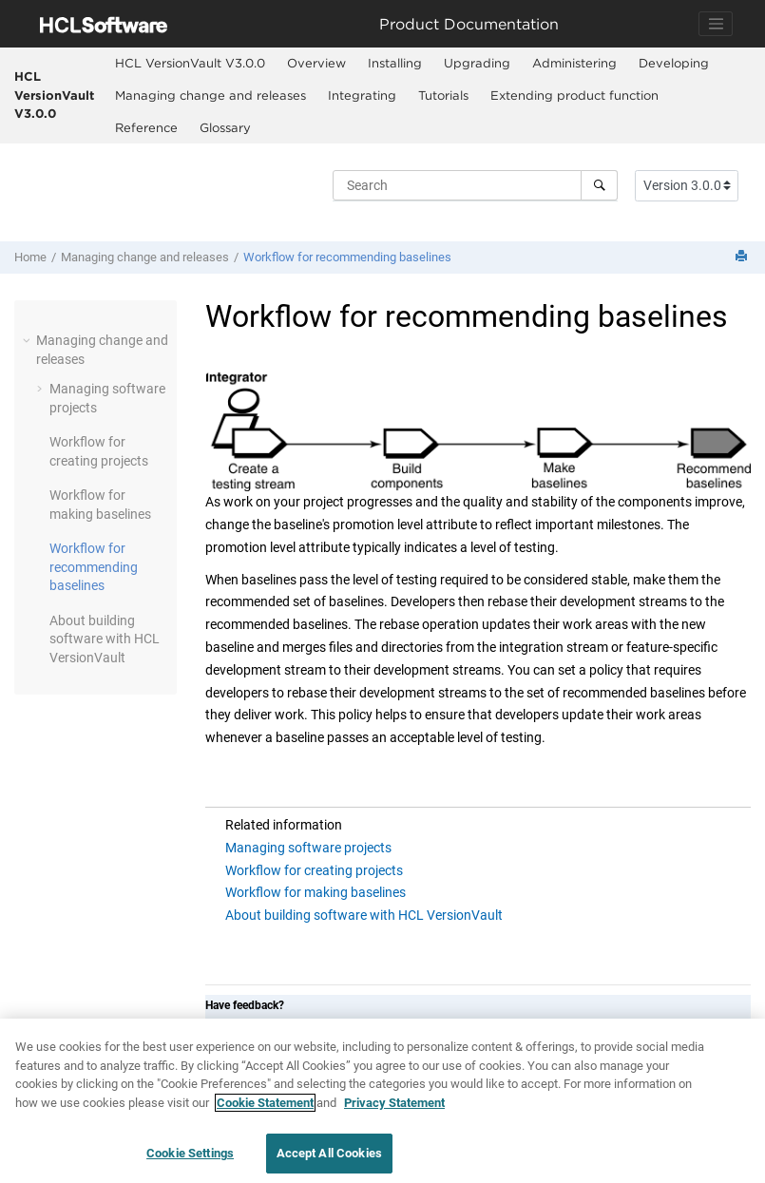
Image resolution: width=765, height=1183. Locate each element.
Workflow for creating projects (314, 870)
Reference (146, 127)
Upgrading (477, 62)
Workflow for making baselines (315, 892)
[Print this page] (743, 257)
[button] (28, 340)
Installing (395, 62)
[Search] (599, 185)
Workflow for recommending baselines (347, 257)
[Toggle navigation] (715, 23)
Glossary (225, 127)
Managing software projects (308, 847)
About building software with (104, 639)
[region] (382, 1101)
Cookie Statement (265, 1103)
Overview (316, 62)
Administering (574, 62)
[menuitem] (190, 64)
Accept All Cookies (329, 1153)
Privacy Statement (394, 1103)
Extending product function (574, 95)
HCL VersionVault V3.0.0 (54, 94)
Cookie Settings (190, 1153)
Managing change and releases (210, 95)
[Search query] (475, 185)
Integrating (362, 95)
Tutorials (443, 95)
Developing (674, 62)
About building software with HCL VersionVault (364, 915)
